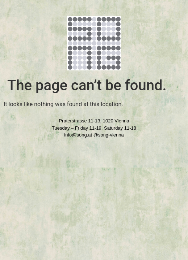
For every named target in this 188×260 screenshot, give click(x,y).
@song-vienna (108, 135)
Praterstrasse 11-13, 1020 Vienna (94, 121)
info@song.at (78, 135)
